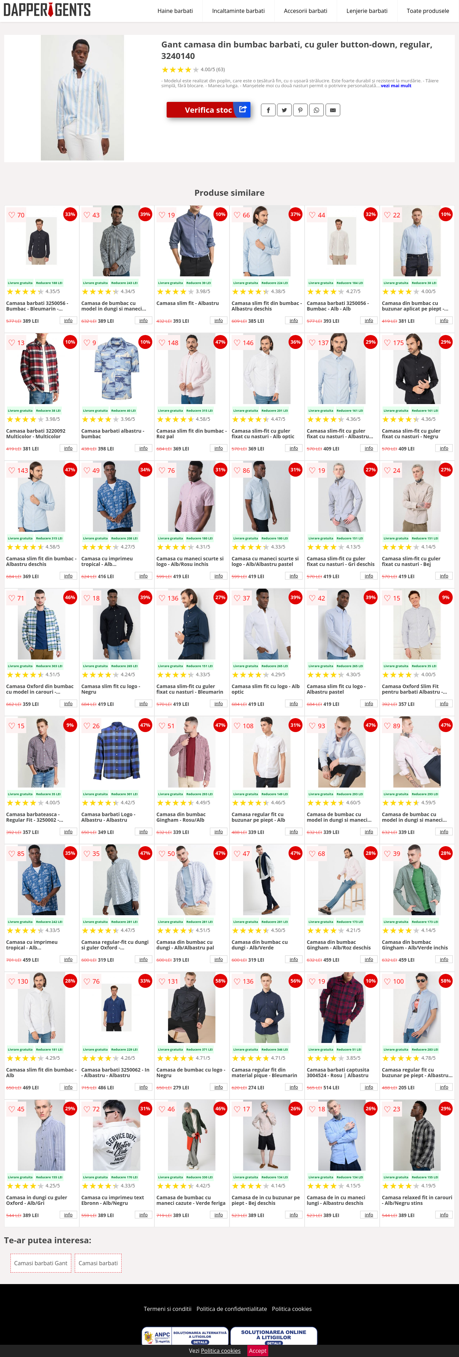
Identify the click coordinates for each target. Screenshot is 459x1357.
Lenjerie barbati (367, 11)
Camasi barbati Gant (40, 1263)
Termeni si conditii (168, 1309)
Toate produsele (428, 11)
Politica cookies (292, 1309)
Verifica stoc (217, 110)
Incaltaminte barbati (238, 11)
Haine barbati (175, 11)
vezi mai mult (396, 85)
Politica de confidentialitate (232, 1309)
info (68, 320)
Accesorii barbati (305, 11)
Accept (258, 1351)
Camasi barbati (98, 1263)
